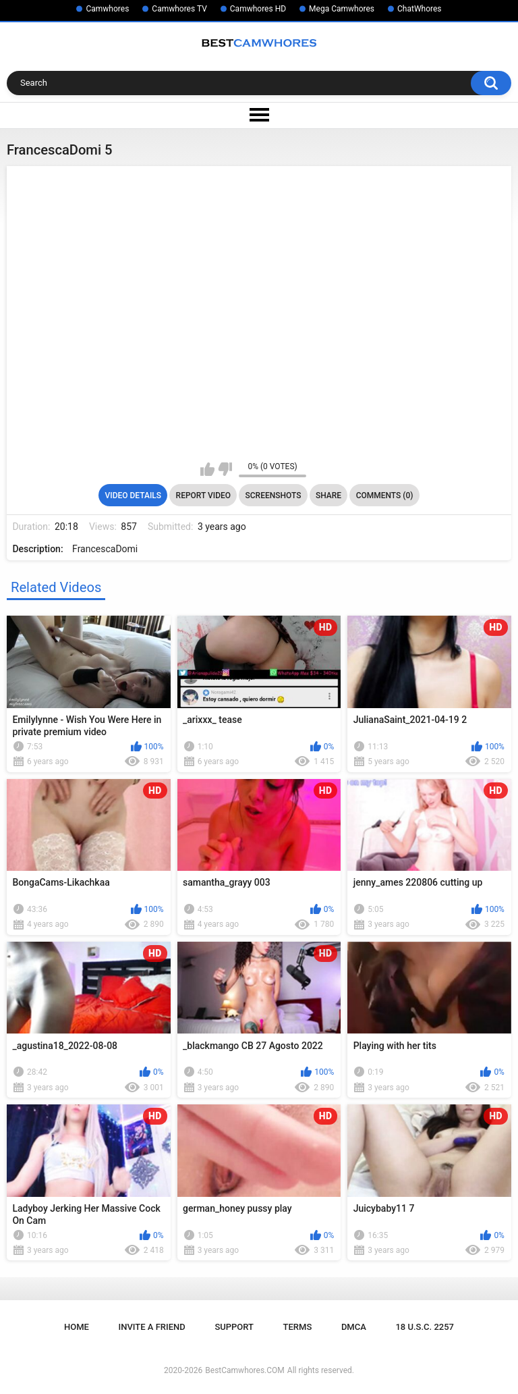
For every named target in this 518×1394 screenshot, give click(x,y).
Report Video (203, 495)
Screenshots (273, 495)
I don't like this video (225, 469)
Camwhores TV (179, 9)
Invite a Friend (152, 1327)
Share (328, 495)
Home (76, 1327)
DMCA (353, 1327)
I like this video (207, 469)
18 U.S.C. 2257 (424, 1327)
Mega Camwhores (341, 9)
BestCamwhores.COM (245, 1370)
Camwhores (107, 9)
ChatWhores (419, 9)
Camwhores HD (258, 9)
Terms (297, 1327)
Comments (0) (384, 495)
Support (234, 1327)
